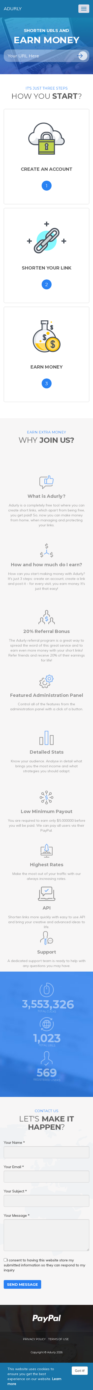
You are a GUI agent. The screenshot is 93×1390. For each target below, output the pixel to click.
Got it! (80, 1370)
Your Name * (14, 1142)
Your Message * (17, 1215)
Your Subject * (15, 1191)
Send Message (22, 1284)
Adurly (13, 8)
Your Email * (14, 1167)
